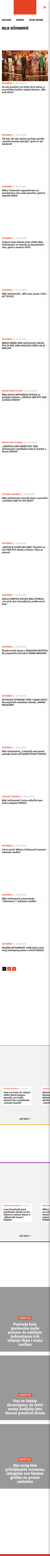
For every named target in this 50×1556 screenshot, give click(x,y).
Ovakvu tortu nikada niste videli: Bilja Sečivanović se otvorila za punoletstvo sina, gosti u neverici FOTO (23, 245)
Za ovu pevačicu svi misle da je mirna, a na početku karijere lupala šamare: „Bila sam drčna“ (24, 90)
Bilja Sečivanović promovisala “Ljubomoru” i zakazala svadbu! (19, 900)
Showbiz (20, 19)
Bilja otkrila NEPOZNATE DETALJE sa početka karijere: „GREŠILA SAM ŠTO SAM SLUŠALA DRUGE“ (24, 397)
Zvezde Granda (36, 19)
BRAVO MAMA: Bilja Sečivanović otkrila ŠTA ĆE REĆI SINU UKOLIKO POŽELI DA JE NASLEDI (23, 346)
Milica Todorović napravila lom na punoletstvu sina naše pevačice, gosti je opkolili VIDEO (23, 193)
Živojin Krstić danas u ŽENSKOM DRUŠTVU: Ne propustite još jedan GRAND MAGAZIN (25, 652)
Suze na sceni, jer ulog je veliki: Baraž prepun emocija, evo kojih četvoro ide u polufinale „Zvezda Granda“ (17, 1097)
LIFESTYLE (25, 1318)
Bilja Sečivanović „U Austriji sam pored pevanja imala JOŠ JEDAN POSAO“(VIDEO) (24, 752)
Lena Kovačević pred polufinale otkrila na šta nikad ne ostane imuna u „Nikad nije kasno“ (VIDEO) (17, 1214)
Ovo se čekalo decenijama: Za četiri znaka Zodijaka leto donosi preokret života (25, 1407)
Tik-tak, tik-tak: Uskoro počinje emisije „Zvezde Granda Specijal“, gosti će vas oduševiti (23, 141)
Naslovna (6, 19)
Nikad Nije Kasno (12, 391)
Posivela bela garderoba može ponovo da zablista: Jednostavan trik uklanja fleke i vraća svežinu (25, 1334)
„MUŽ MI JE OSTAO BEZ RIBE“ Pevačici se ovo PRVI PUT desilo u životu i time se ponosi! (23, 550)
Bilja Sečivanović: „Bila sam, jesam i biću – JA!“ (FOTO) (25, 295)
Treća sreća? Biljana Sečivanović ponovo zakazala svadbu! (24, 851)
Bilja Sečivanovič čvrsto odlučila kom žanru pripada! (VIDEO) (22, 801)
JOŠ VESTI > (25, 1119)
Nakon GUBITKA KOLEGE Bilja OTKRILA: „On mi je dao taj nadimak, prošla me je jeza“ (23, 601)
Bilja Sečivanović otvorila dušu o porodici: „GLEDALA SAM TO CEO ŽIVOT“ (25, 499)
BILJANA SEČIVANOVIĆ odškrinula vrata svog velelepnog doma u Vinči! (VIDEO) (23, 949)
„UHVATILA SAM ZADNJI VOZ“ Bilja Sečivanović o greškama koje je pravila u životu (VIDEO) (24, 449)
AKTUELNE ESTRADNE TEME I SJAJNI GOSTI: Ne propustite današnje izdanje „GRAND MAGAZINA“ (24, 702)
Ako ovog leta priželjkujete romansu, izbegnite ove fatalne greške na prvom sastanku (25, 1473)
